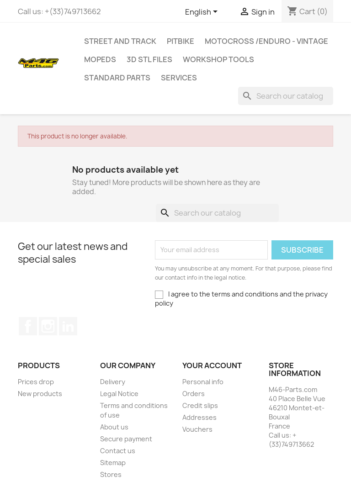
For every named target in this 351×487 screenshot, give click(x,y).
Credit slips (200, 405)
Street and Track (120, 41)
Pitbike (180, 41)
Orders (193, 393)
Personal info (202, 381)
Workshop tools (218, 59)
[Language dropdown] (203, 12)
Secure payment (126, 438)
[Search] (285, 96)
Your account (212, 365)
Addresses (199, 417)
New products (40, 393)
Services (179, 78)
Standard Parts (117, 78)
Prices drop (36, 381)
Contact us (117, 450)
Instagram (48, 326)
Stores (111, 474)
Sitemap (113, 462)
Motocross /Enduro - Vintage (266, 41)
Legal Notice (119, 393)
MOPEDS (100, 59)
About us (114, 427)
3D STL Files (149, 59)
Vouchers (197, 429)
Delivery (112, 381)
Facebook (28, 326)
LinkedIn (68, 326)
